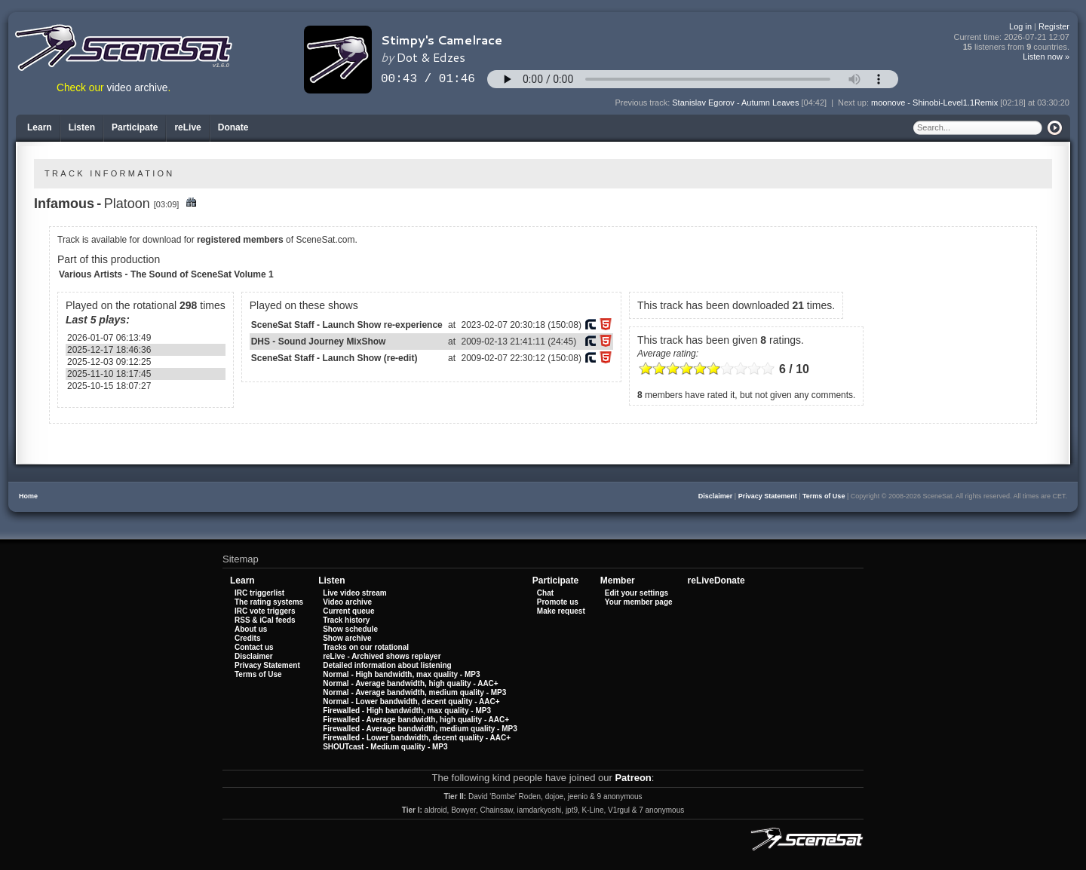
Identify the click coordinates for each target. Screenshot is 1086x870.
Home (28, 496)
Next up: (854, 102)
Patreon (633, 777)
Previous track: (643, 102)
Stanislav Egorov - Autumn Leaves (735, 102)
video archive (137, 87)
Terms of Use (823, 496)
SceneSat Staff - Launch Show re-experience (347, 325)
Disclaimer (715, 496)
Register (1053, 26)
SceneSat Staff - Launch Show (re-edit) (334, 358)
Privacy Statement (767, 496)
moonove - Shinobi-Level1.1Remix (934, 102)
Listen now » (1046, 56)
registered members (240, 239)
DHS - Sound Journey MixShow (318, 341)
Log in (1020, 26)
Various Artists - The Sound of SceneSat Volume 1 (166, 274)
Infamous (64, 203)
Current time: (1012, 37)
